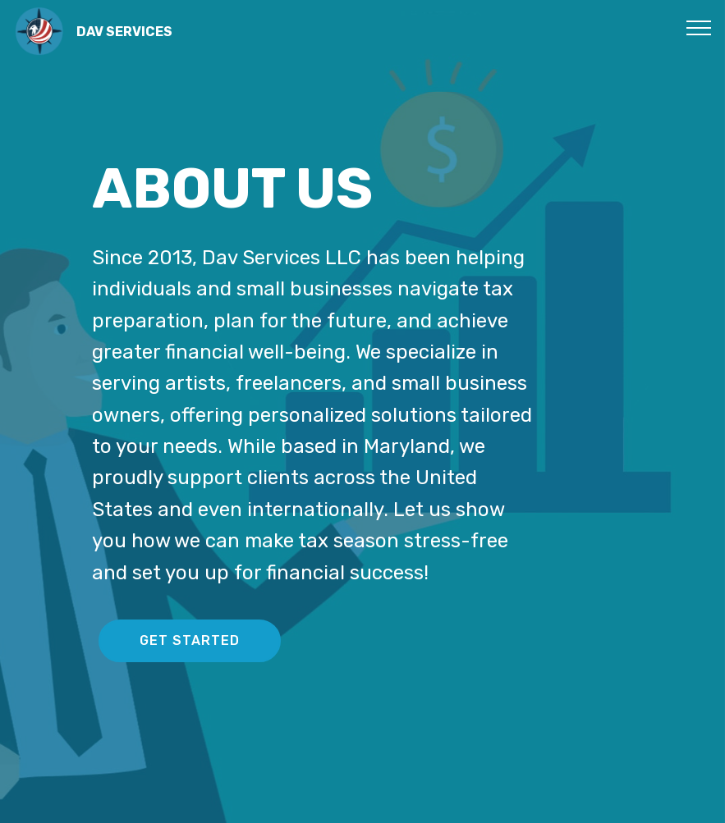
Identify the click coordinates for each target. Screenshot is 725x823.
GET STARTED (190, 640)
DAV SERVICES (124, 31)
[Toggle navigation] (699, 27)
